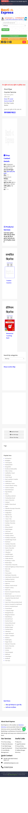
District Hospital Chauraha (12, 592)
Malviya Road (9, 533)
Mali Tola (7, 590)
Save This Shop (14, 437)
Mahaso (7, 638)
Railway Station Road (11, 586)
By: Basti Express (12, 775)
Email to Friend (14, 432)
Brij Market (8, 458)
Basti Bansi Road (9, 581)
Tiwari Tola (8, 519)
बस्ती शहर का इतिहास (11, 707)
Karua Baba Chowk (10, 546)
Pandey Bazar (9, 629)
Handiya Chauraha (10, 544)
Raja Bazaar (8, 515)
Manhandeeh (8, 465)
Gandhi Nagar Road (10, 540)
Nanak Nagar (8, 529)
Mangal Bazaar (9, 613)
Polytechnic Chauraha (11, 565)
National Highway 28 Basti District (14, 567)
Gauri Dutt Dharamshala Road (13, 602)
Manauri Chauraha (10, 644)
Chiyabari (8, 552)
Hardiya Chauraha (10, 523)
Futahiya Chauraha (10, 538)
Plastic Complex (9, 636)
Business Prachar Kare (14, 39)
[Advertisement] (14, 62)
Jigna (6, 506)
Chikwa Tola (8, 517)
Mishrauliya (8, 563)
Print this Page (14, 434)
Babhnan (7, 654)
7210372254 (8, 767)
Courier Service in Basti (8, 100)
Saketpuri (8, 631)
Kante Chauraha (9, 646)
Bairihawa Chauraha (10, 575)
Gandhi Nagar (9, 554)
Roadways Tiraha (10, 561)
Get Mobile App (21, 1)
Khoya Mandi (8, 527)
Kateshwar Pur (9, 625)
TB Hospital (8, 463)
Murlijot (7, 525)
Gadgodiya (8, 513)
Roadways (8, 475)
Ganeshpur (8, 656)
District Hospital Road (11, 606)
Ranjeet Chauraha (10, 521)
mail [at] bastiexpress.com (11, 763)
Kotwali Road (9, 619)
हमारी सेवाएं (5, 1)
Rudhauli (7, 658)
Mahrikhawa (8, 617)
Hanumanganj (9, 652)
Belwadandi (8, 511)
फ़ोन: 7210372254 (7, 4)
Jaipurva (7, 583)
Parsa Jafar (8, 573)
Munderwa (8, 648)
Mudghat (7, 460)
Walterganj (8, 640)
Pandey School (9, 536)
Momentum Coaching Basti (9, 335)
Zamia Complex (9, 488)
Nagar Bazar (8, 642)
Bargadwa (8, 467)
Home (5, 99)
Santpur (7, 502)
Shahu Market (9, 558)
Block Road (8, 594)
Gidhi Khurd (8, 481)
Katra (6, 494)
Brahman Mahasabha (11, 469)
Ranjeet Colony (9, 588)
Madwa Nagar (9, 627)
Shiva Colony (8, 471)
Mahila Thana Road (10, 504)
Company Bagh (9, 611)
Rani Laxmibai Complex (11, 479)
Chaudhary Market (10, 496)
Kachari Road (9, 621)
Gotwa (7, 650)
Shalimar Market (9, 579)
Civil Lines (8, 531)
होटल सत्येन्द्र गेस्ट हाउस (9, 173)
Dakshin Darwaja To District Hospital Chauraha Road (13, 597)
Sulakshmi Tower (10, 483)
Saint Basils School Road (12, 577)
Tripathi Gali (8, 550)
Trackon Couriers (8, 282)
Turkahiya (8, 600)
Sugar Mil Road (9, 633)
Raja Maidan (8, 492)
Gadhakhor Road (10, 473)
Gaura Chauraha (9, 500)
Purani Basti (8, 608)
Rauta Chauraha (9, 548)
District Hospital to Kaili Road (13, 604)
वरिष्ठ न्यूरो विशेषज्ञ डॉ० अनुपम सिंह (14, 705)
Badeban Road (9, 556)
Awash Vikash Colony (11, 485)
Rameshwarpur (9, 490)
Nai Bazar (7, 542)
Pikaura (7, 571)
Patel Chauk (8, 477)
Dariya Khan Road (10, 623)
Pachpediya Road (10, 498)
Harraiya (7, 661)
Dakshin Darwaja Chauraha (12, 508)
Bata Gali (7, 569)
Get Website (13, 1)
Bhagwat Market (10, 615)
